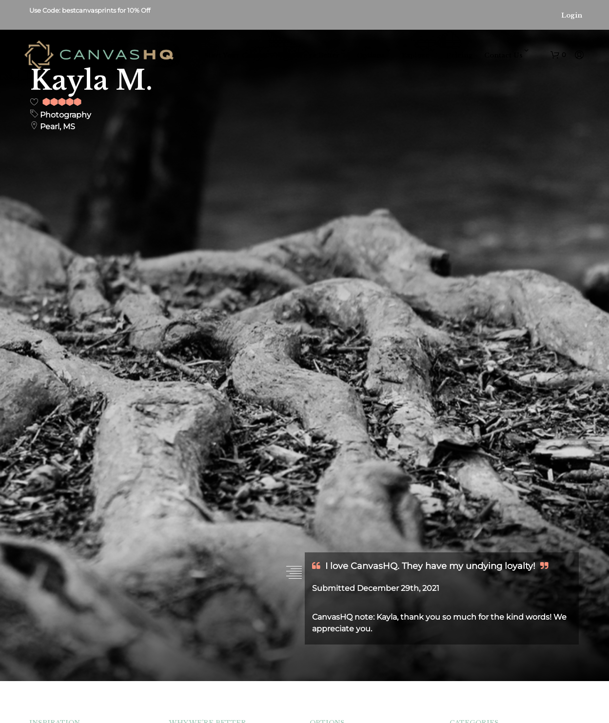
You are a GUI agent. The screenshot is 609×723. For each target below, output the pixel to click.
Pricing (459, 55)
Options (371, 55)
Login (571, 15)
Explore (415, 55)
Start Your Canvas (235, 55)
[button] (558, 55)
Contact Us (503, 55)
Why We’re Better (309, 55)
